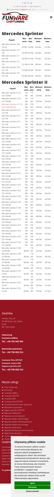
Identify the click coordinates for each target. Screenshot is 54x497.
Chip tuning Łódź (10, 387)
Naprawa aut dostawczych (14, 416)
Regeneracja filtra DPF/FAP (14, 410)
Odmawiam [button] (32, 487)
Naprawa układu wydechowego (16, 419)
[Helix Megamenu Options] (51, 17)
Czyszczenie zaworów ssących (16, 436)
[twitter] (25, 3)
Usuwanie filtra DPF (11, 396)
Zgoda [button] (32, 483)
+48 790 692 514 (35, 7)
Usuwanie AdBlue (11, 393)
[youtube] (31, 3)
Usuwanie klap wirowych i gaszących (18, 404)
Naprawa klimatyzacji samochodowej (18, 430)
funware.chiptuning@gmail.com (20, 10)
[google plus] (28, 3)
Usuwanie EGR (10, 399)
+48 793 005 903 (21, 7)
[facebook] (22, 3)
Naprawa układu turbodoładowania (18, 422)
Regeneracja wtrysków (12, 433)
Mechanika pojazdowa (13, 407)
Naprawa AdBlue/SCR (12, 413)
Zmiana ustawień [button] (32, 491)
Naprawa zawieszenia (12, 427)
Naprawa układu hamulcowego (16, 424)
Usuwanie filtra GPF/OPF (13, 401)
